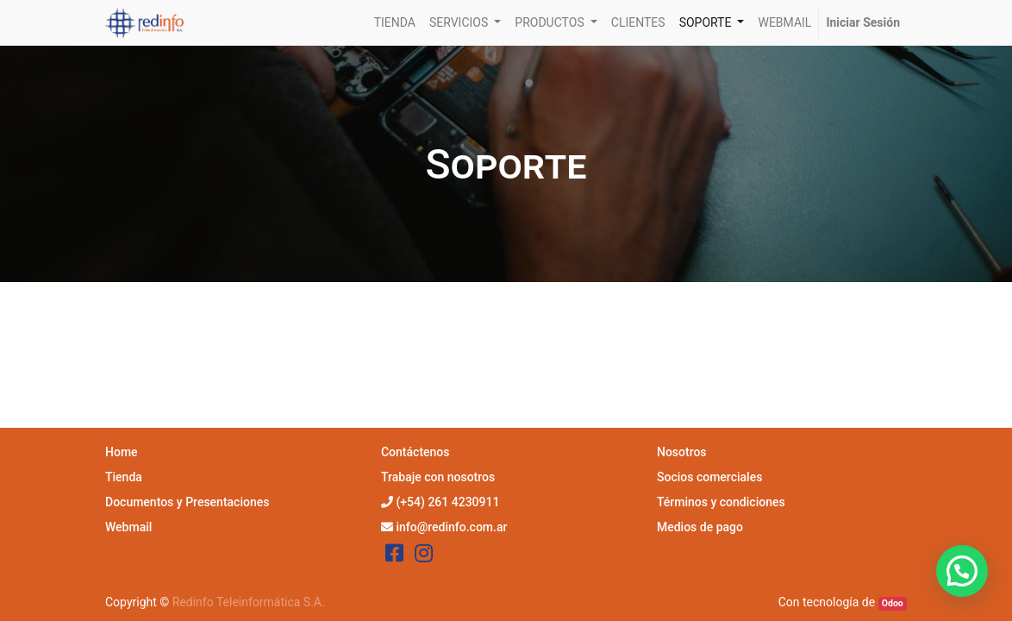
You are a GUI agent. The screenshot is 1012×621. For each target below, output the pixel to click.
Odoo (892, 603)
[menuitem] (394, 23)
